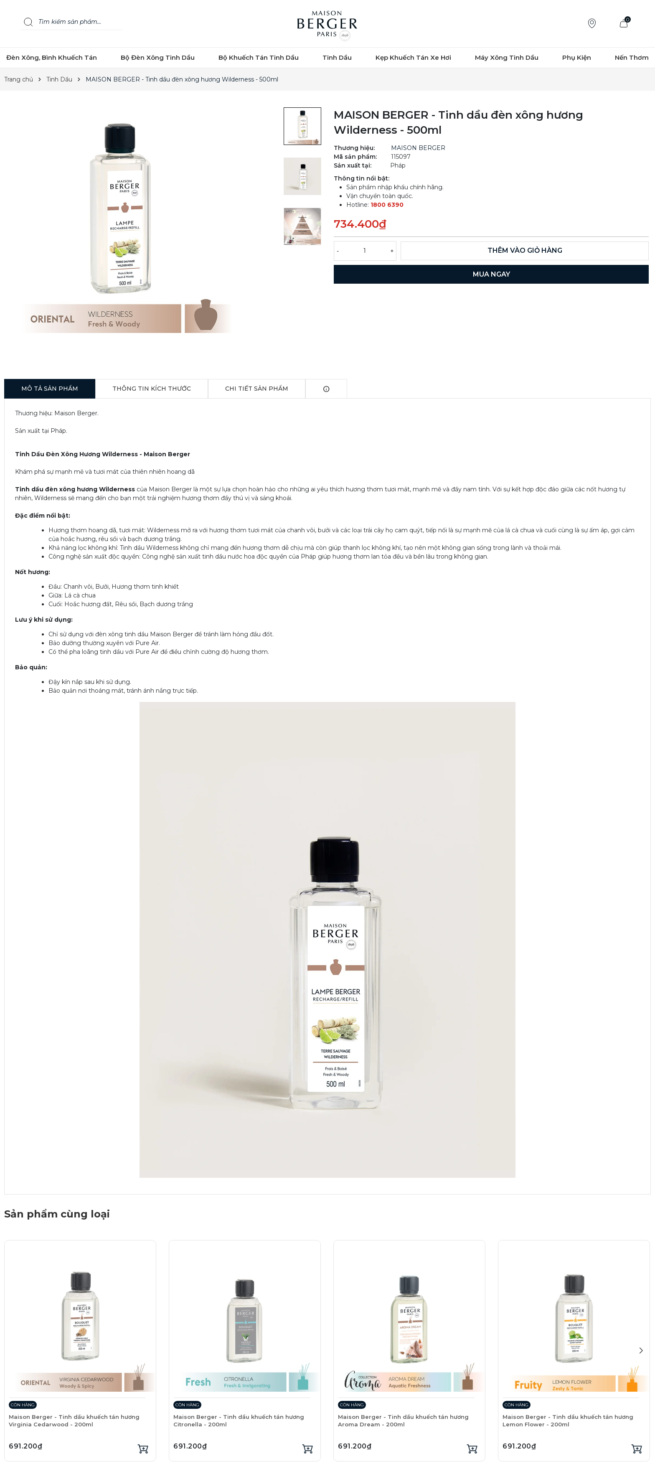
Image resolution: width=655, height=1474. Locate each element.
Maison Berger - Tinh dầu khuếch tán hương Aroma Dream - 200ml (403, 1420)
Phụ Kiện (576, 57)
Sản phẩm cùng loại (57, 1214)
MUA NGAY (491, 274)
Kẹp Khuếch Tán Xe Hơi (413, 57)
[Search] (28, 22)
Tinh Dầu (337, 57)
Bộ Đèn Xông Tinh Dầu (158, 57)
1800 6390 (387, 204)
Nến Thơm (632, 57)
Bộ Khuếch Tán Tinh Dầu (258, 57)
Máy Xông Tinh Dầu (506, 57)
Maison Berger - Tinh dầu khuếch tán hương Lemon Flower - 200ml (568, 1420)
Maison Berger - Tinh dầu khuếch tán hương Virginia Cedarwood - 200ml (74, 1420)
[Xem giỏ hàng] (623, 23)
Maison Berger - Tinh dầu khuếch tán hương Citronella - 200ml (238, 1420)
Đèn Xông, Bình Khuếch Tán (51, 57)
